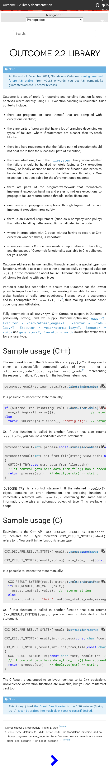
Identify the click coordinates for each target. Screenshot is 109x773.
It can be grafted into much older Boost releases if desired (55, 710)
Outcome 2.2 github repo (97, 5)
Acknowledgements (104, 5)
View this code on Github (83, 386)
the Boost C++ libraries (49, 706)
